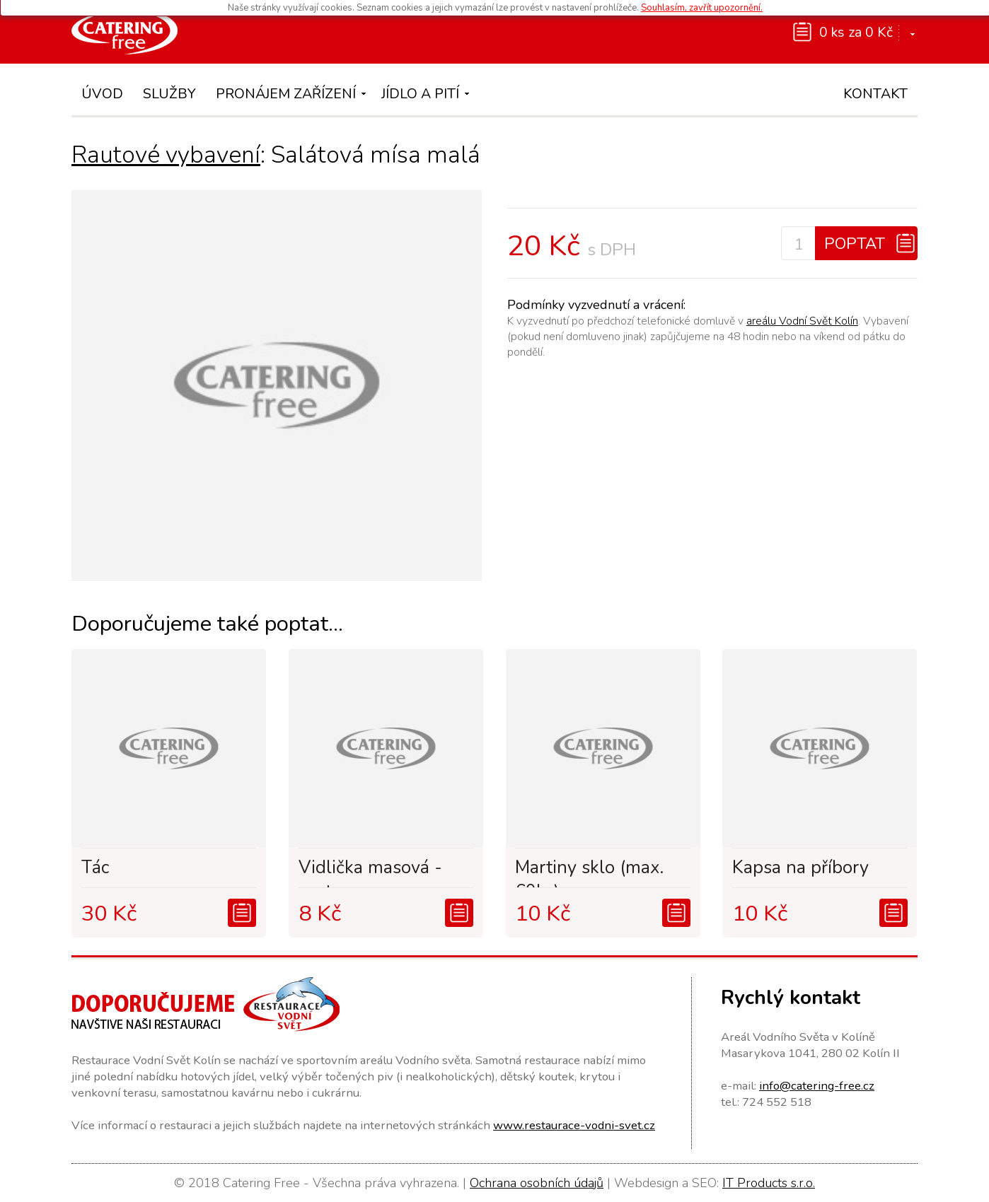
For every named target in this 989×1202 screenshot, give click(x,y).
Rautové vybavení (165, 155)
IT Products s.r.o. (768, 1182)
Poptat (854, 244)
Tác (95, 868)
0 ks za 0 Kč (856, 32)
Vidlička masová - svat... (370, 872)
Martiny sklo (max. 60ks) (589, 872)
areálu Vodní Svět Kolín (802, 321)
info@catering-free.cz (816, 1086)
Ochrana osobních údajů (536, 1182)
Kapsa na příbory (800, 868)
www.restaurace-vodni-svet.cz (574, 1125)
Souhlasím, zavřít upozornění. (702, 7)
